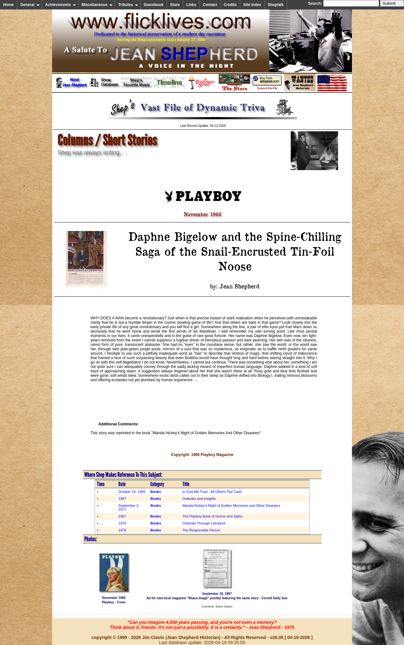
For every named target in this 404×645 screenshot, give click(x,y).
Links (191, 5)
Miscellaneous (97, 5)
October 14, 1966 (131, 492)
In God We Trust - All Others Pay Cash (212, 492)
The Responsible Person (201, 530)
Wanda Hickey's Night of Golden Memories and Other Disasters (231, 505)
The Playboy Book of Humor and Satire (212, 516)
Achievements (60, 5)
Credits (230, 5)
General (30, 5)
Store (175, 5)
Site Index (252, 5)
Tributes (128, 5)
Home (8, 5)
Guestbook (153, 5)
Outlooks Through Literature (204, 523)
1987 (122, 498)
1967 (122, 516)
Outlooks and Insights (199, 498)
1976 (122, 523)
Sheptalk (276, 5)
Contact (210, 5)
